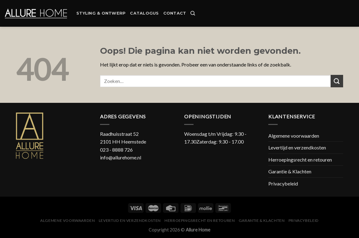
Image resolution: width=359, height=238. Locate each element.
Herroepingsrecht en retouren (300, 159)
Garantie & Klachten (289, 171)
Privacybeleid (283, 183)
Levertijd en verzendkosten (297, 147)
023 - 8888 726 (116, 150)
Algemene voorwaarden (293, 136)
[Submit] (337, 81)
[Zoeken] (192, 13)
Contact (174, 13)
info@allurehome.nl (120, 157)
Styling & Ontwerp (101, 13)
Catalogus (144, 13)
